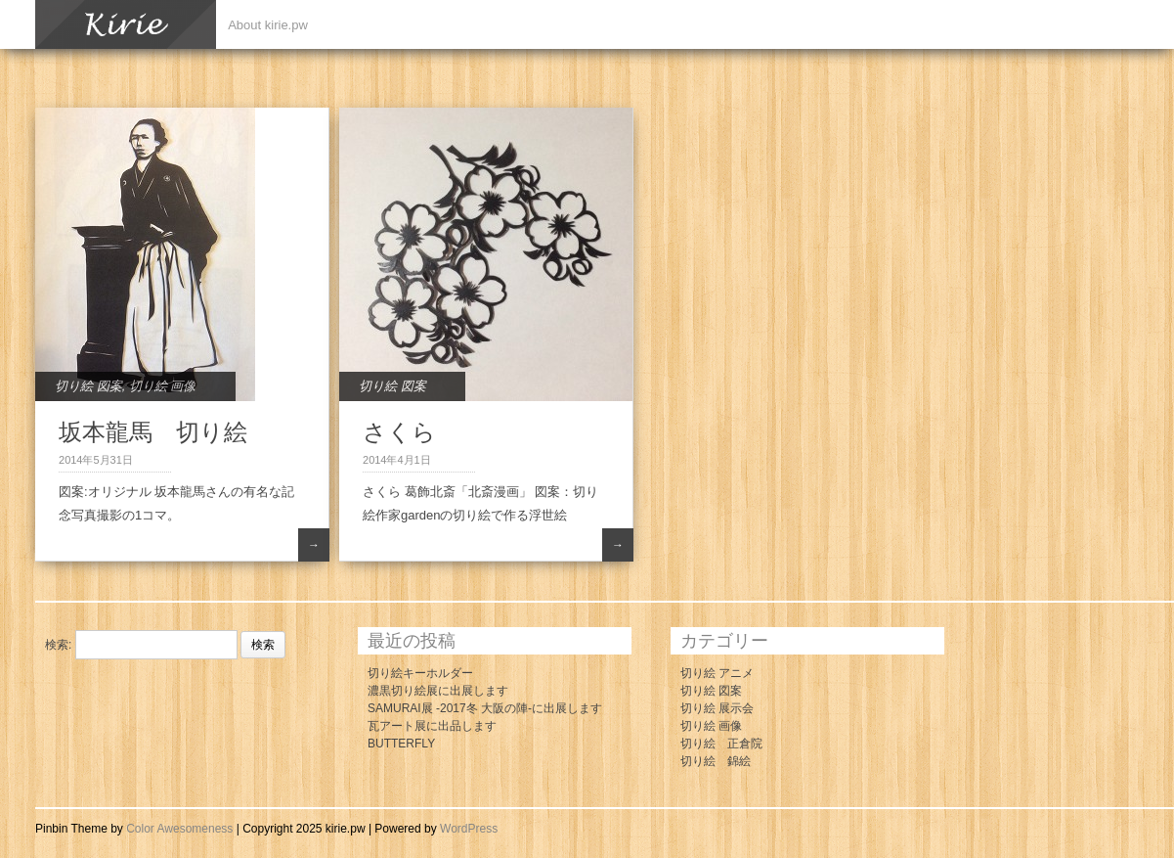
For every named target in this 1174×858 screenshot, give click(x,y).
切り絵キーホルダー (420, 673)
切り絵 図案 (88, 386)
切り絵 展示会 (717, 708)
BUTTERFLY (401, 743)
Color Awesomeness (179, 828)
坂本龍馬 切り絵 (153, 432)
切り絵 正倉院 (721, 743)
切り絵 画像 (162, 386)
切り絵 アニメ (717, 673)
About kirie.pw (268, 25)
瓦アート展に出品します (432, 726)
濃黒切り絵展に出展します (438, 691)
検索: (58, 645)
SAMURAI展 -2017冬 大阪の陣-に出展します (485, 708)
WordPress (469, 828)
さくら (399, 432)
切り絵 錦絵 (715, 761)
